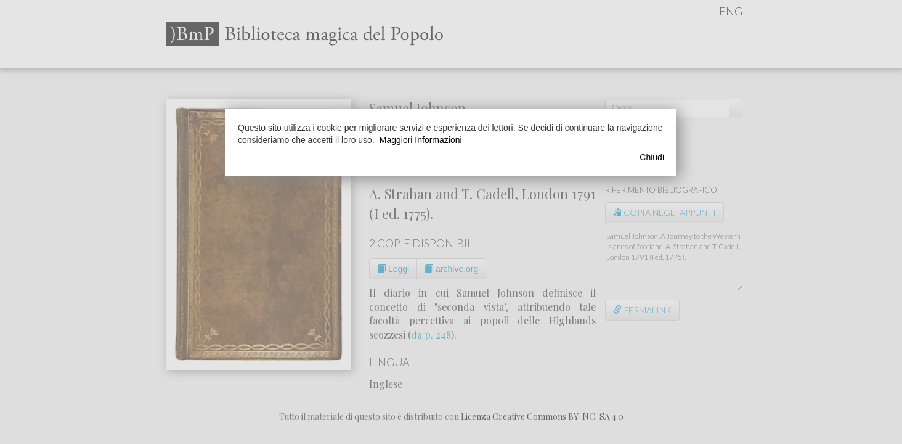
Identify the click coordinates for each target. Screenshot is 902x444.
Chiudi (652, 157)
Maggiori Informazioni (421, 140)
